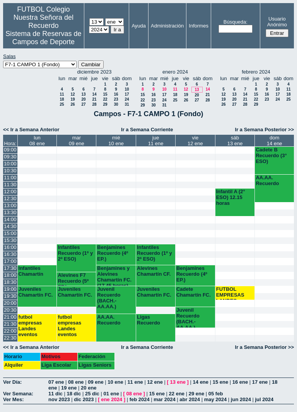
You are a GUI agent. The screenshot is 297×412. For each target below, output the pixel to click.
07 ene (56, 382)
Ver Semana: (18, 394)
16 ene (240, 382)
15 (105, 94)
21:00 (10, 317)
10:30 (10, 170)
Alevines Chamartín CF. (154, 271)
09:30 (10, 157)
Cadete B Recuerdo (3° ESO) (271, 155)
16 (116, 94)
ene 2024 (111, 399)
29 (105, 104)
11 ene (135, 382)
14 (94, 94)
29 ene (196, 394)
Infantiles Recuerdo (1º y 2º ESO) (75, 253)
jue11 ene (156, 140)
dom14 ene (274, 140)
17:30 (10, 268)
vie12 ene (195, 140)
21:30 (10, 324)
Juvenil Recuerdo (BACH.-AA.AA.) (108, 297)
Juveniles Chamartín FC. (36, 292)
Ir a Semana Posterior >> (264, 129)
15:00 (10, 233)
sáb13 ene (235, 140)
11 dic (55, 394)
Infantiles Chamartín (31, 271)
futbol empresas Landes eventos (30, 325)
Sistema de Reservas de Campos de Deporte (43, 38)
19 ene (69, 388)
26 (72, 104)
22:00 (10, 331)
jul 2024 (264, 399)
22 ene (176, 394)
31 (127, 104)
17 (127, 94)
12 (72, 94)
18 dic (74, 394)
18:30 (10, 282)
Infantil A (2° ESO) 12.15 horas (230, 197)
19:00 (10, 289)
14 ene (200, 382)
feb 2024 (140, 399)
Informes (198, 26)
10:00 (10, 164)
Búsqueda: (236, 22)
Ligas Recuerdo (148, 320)
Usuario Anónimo (277, 21)
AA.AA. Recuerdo (267, 180)
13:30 (10, 212)
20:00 (10, 303)
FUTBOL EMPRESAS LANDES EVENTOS (230, 293)
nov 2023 (59, 399)
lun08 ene (37, 140)
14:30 (10, 226)
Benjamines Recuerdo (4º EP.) (112, 253)
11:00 (10, 177)
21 (94, 99)
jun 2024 (241, 399)
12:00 (10, 191)
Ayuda (138, 26)
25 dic (92, 394)
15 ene (220, 382)
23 (116, 99)
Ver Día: (12, 382)
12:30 (10, 198)
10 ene (115, 382)
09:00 (10, 150)
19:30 (10, 296)
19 (72, 99)
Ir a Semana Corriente (147, 129)
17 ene (260, 382)
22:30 (10, 338)
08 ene (76, 382)
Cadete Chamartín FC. (193, 292)
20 (83, 99)
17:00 (10, 261)
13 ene (178, 382)
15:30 (10, 240)
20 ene (88, 388)
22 (105, 99)
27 (83, 104)
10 (127, 89)
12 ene (154, 382)
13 (83, 94)
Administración (167, 26)
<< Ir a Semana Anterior (31, 129)
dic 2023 (84, 399)
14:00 (10, 219)
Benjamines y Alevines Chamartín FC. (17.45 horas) (114, 275)
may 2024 (215, 399)
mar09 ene (76, 140)
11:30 (10, 184)
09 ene (95, 382)
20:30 (10, 310)
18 (62, 99)
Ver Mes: (13, 399)
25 (62, 104)
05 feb (215, 394)
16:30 (10, 254)
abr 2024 (189, 399)
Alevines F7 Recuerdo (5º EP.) (73, 279)
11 (62, 94)
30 (116, 104)
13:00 (10, 205)
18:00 (10, 275)
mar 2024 (164, 399)
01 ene (111, 394)
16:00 (10, 247)
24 (127, 99)
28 (94, 104)
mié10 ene (116, 140)
